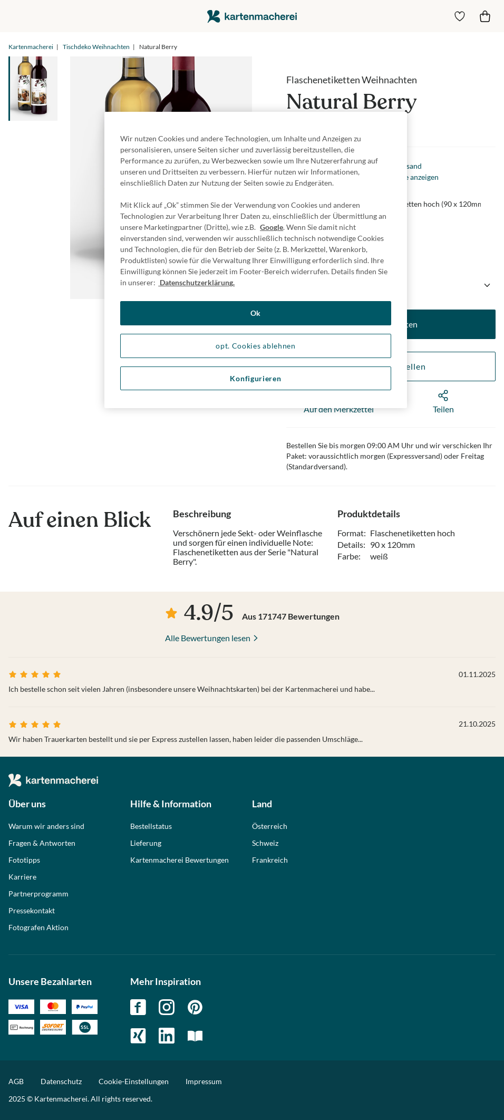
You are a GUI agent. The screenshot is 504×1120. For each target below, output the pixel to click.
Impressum (204, 1081)
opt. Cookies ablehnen (256, 345)
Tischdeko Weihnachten (96, 47)
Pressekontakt (31, 910)
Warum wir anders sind (46, 826)
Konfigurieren (255, 378)
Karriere (22, 877)
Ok (255, 312)
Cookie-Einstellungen (134, 1081)
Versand (408, 165)
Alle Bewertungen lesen (207, 638)
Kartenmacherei (30, 47)
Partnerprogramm (38, 894)
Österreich (269, 826)
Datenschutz (61, 1081)
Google (271, 227)
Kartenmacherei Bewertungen (179, 860)
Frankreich (270, 860)
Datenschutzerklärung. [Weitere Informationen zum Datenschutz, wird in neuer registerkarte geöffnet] (196, 282)
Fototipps (24, 860)
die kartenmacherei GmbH (252, 16)
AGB (16, 1081)
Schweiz (265, 843)
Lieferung (145, 843)
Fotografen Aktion (38, 927)
